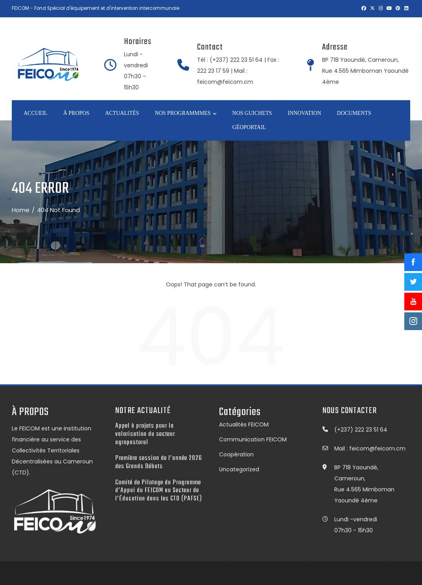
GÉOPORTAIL (249, 127)
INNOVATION (304, 113)
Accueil (36, 113)
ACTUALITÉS (122, 113)
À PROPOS (76, 113)
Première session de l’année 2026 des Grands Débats (158, 462)
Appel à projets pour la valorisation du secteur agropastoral (145, 434)
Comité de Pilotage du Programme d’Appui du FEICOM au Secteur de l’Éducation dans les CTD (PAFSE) (158, 490)
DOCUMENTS (354, 113)
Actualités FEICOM (244, 424)
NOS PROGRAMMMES (186, 113)
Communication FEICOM (253, 439)
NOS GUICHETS (252, 113)
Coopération (236, 454)
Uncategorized (239, 469)
